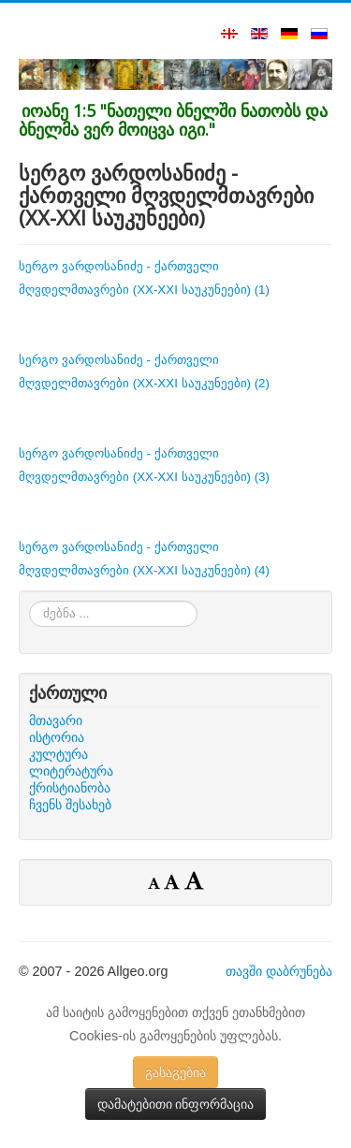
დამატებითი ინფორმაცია (176, 1104)
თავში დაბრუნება (279, 971)
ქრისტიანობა (69, 787)
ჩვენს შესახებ (70, 804)
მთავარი (55, 720)
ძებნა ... (29, 601)
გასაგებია (175, 1072)
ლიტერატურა (71, 770)
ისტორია (56, 737)
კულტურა (58, 754)
